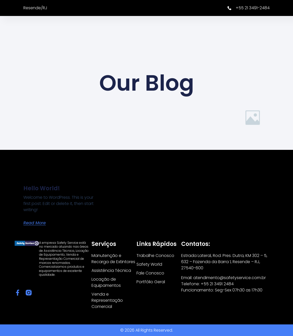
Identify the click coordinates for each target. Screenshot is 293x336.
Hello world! (41, 188)
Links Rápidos (156, 244)
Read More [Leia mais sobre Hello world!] (34, 223)
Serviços (103, 244)
